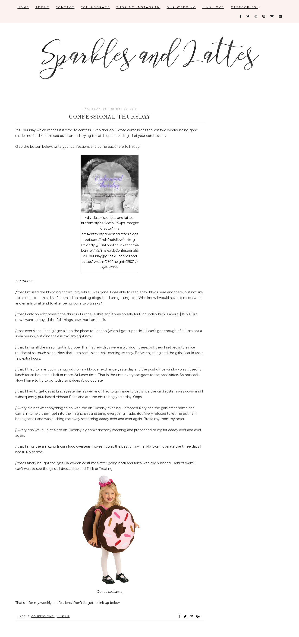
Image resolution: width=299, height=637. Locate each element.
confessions (43, 616)
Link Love (213, 7)
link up (63, 616)
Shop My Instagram (138, 7)
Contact (65, 7)
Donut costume (110, 592)
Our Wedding (181, 7)
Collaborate (95, 7)
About (42, 7)
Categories (246, 7)
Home (23, 7)
